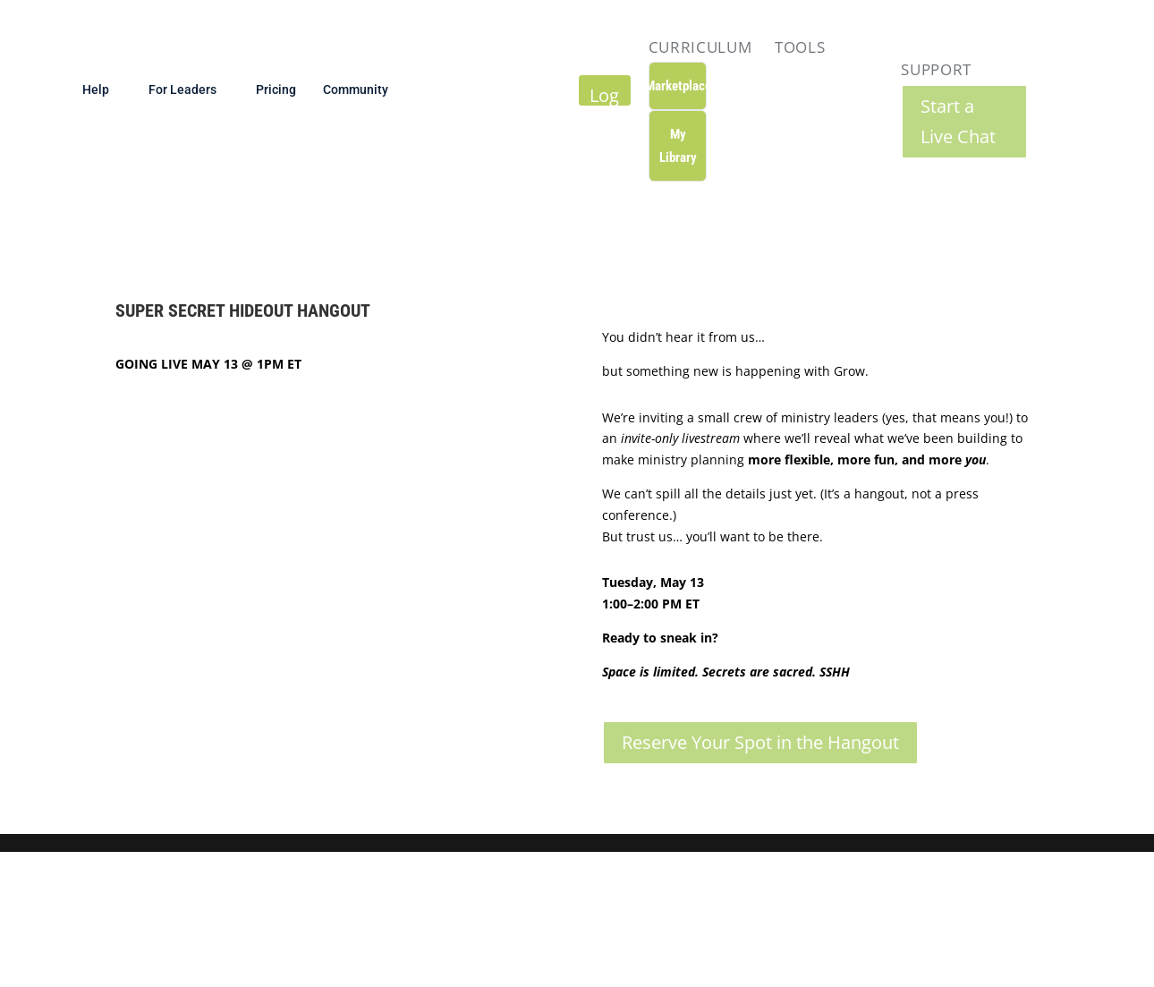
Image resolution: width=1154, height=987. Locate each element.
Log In (604, 94)
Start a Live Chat (958, 121)
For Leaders (182, 88)
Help (95, 88)
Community (355, 88)
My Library (678, 146)
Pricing (276, 88)
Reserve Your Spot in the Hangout (760, 742)
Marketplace (678, 86)
